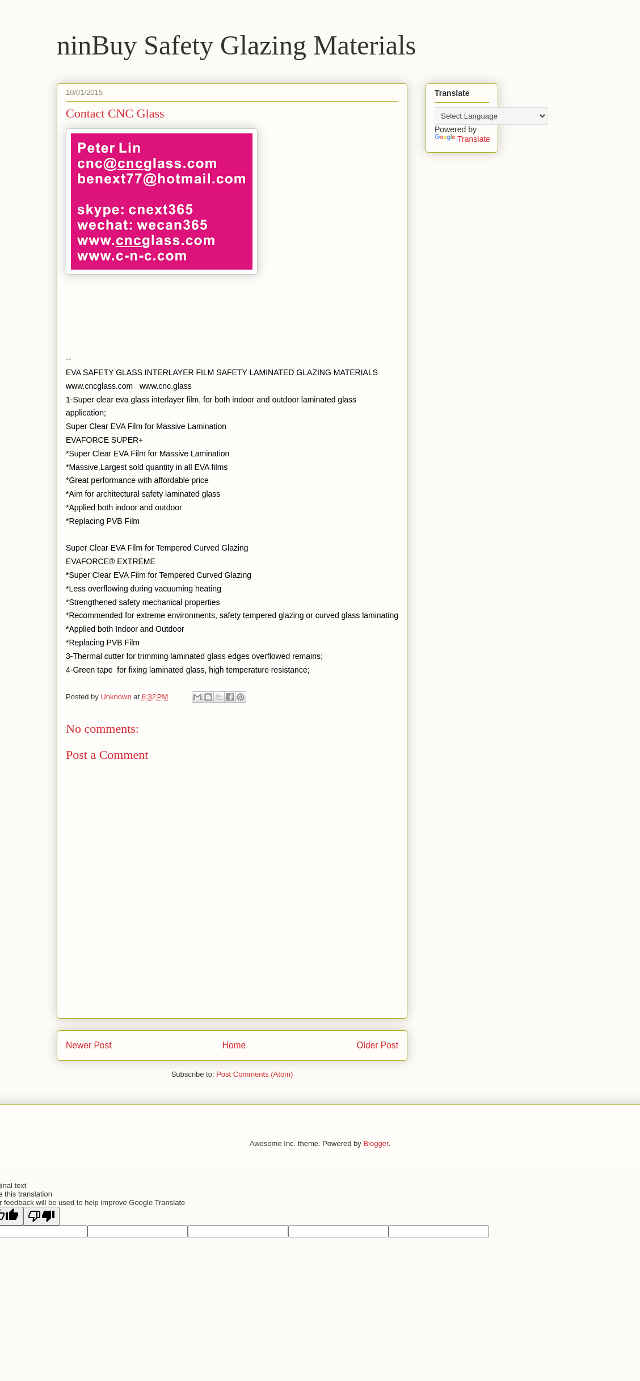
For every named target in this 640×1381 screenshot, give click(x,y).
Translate (462, 139)
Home (234, 1045)
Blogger (375, 1143)
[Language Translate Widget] (491, 116)
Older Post (377, 1045)
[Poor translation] (41, 1216)
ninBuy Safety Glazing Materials (236, 45)
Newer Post (89, 1045)
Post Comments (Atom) (254, 1074)
